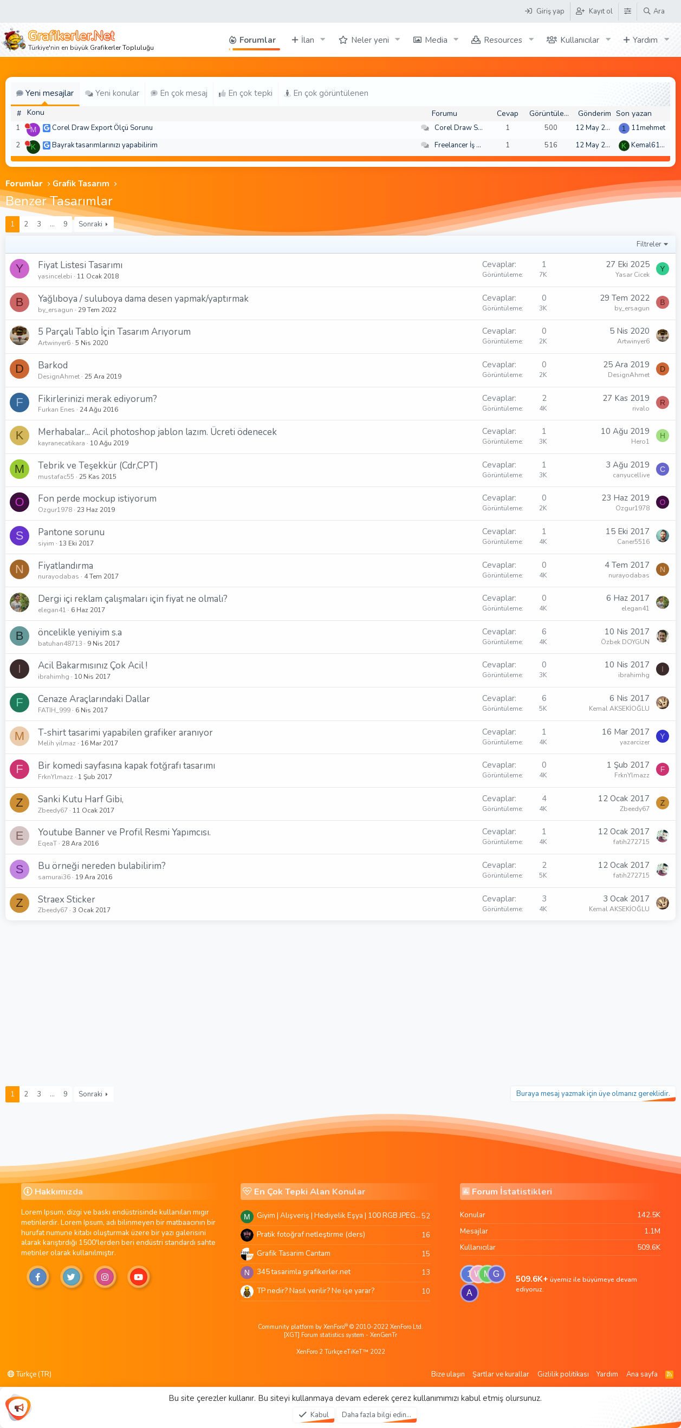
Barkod (53, 365)
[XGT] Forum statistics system (340, 1335)
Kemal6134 (650, 145)
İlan (307, 40)
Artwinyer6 (54, 343)
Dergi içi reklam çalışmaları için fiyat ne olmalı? (133, 599)
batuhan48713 (60, 643)
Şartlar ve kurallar (500, 1374)
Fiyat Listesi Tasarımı (80, 265)
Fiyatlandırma (65, 566)
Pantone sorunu (71, 532)
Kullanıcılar (579, 40)
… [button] (52, 224)
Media (436, 40)
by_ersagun (55, 310)
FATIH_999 (54, 710)
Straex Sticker (66, 899)
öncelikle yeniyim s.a (80, 632)
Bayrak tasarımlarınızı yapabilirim (105, 145)
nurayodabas (58, 576)
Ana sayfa (642, 1374)
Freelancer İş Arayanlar (471, 145)
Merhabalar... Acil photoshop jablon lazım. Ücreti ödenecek (157, 432)
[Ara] (653, 11)
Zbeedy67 (53, 810)
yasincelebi (55, 276)
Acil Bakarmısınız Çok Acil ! (92, 665)
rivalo (641, 408)
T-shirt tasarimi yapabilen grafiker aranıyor (125, 732)
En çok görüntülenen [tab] (326, 93)
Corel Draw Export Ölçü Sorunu (102, 128)
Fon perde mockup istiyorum (97, 498)
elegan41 (52, 610)
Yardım (645, 40)
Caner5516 (633, 541)
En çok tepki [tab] (246, 93)
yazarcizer (635, 742)
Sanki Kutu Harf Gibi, (81, 799)
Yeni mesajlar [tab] (45, 93)
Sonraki (90, 224)
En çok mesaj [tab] (179, 93)
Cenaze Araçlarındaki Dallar (94, 699)
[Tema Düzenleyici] (627, 11)
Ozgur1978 (55, 509)
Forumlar (257, 40)
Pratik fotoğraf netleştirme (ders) (311, 1234)
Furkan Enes (56, 409)
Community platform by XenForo (340, 1327)
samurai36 (54, 877)
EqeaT (47, 843)
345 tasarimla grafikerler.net (304, 1272)
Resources (503, 40)
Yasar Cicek (632, 274)
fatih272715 (631, 842)
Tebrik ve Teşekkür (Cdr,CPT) (98, 465)
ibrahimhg (53, 676)
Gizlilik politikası (563, 1374)
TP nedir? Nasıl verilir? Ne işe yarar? (315, 1291)
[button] (322, 40)
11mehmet (648, 128)
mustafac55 (56, 476)
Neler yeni (370, 40)
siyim (46, 543)
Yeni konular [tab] (112, 93)
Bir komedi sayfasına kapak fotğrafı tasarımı (126, 766)
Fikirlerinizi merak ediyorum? (97, 399)
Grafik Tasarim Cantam (293, 1253)
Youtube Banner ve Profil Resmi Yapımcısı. (124, 832)
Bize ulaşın (448, 1374)
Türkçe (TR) (29, 1374)
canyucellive (631, 475)
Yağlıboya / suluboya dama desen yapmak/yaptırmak (143, 299)
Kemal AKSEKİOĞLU (619, 708)
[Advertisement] (341, 1002)
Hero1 (640, 441)
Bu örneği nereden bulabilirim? (102, 866)
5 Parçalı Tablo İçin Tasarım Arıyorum (114, 332)
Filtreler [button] (649, 244)
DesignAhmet (59, 376)
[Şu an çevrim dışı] (27, 126)
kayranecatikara (61, 443)
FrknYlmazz (55, 777)
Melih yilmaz (57, 743)
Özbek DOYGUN (625, 642)
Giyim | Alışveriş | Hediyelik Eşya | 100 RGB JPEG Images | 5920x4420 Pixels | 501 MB (339, 1215)
